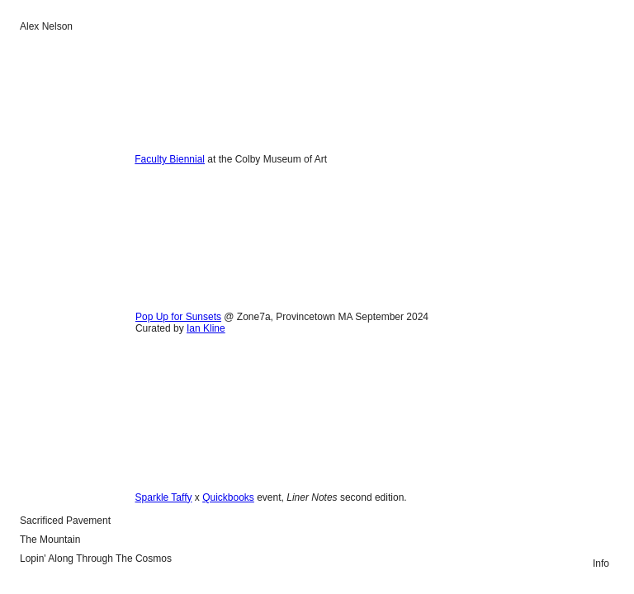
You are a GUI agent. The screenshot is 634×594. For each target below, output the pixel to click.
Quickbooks (228, 497)
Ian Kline (206, 328)
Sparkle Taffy (163, 497)
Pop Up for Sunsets (178, 317)
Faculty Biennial (170, 159)
